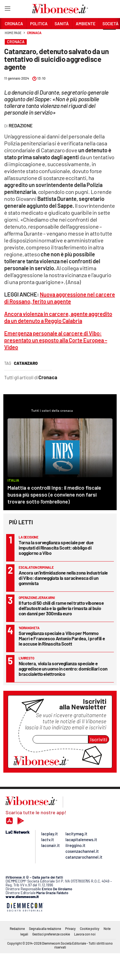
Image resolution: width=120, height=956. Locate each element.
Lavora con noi (84, 934)
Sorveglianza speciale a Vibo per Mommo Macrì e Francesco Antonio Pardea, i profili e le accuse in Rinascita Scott (62, 638)
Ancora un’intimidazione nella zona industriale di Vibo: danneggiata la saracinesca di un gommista (63, 578)
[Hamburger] (7, 9)
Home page (13, 33)
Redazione (17, 928)
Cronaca (34, 33)
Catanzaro (26, 363)
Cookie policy (89, 928)
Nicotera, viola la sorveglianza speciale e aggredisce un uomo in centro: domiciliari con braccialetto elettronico (63, 669)
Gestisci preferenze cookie (51, 934)
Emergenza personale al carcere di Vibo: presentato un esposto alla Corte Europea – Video (55, 340)
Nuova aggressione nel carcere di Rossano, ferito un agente (59, 298)
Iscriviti (98, 739)
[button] (109, 35)
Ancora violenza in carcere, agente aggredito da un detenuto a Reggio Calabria (58, 317)
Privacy (70, 928)
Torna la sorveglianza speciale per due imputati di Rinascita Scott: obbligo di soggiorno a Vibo (56, 548)
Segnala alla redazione (45, 928)
